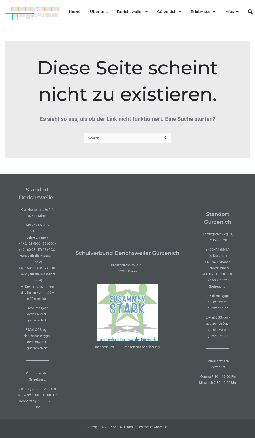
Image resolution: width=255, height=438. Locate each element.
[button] (250, 11)
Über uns (99, 11)
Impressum (104, 347)
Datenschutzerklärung (141, 347)
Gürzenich (169, 12)
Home (75, 11)
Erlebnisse (203, 12)
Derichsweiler (132, 12)
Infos (231, 12)
